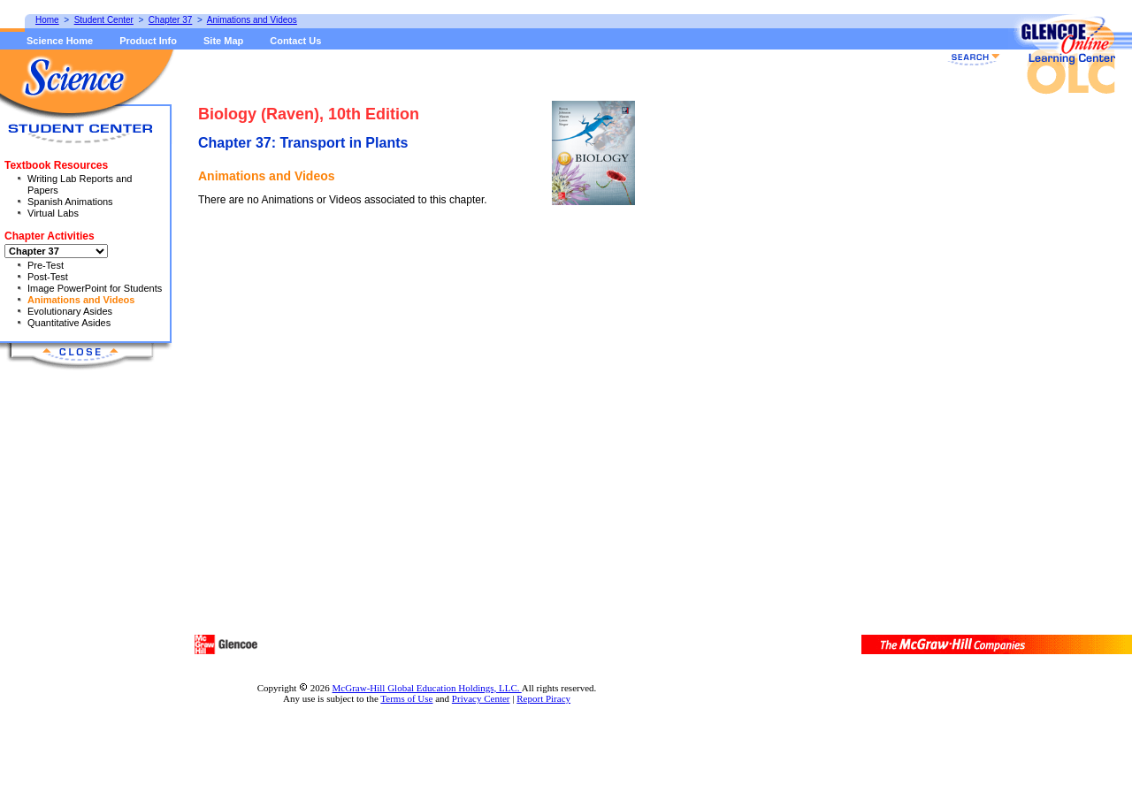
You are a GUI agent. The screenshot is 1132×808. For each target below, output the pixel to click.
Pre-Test (45, 265)
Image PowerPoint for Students (94, 288)
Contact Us (295, 40)
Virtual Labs (53, 213)
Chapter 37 (170, 20)
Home (47, 20)
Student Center (104, 20)
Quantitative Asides (69, 322)
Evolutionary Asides (69, 311)
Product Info (148, 40)
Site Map (223, 40)
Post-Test (47, 276)
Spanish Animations (70, 201)
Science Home (60, 40)
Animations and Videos (80, 299)
